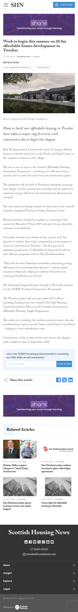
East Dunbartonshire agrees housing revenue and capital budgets (17, 506)
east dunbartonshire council (19, 67)
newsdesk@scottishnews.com (41, 554)
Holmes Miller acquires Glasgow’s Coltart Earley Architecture (15, 469)
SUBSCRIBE (64, 4)
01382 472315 (41, 549)
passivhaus (43, 67)
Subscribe (64, 364)
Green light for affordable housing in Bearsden (54, 504)
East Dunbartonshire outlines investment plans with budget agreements (56, 469)
